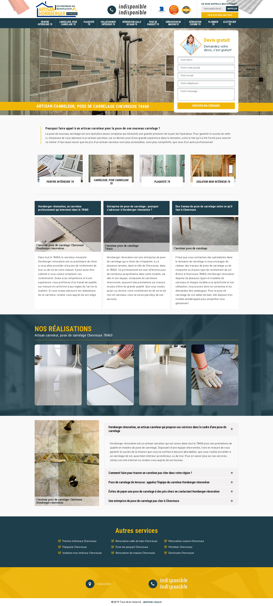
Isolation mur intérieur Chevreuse (82, 553)
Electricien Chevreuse (181, 553)
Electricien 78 (229, 23)
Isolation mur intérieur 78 (108, 23)
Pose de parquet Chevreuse (132, 547)
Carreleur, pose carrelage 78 (68, 23)
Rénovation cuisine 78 (195, 23)
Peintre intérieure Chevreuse (79, 541)
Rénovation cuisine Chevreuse (186, 541)
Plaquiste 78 (89, 23)
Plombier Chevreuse (180, 547)
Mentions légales (152, 602)
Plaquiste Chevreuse (75, 547)
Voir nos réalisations (220, 15)
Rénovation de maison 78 (173, 23)
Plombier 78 (213, 23)
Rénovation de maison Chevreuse (135, 553)
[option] (60, 170)
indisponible (132, 7)
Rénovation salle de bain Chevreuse (137, 541)
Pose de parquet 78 (153, 23)
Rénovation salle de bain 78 (131, 23)
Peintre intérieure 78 (45, 23)
